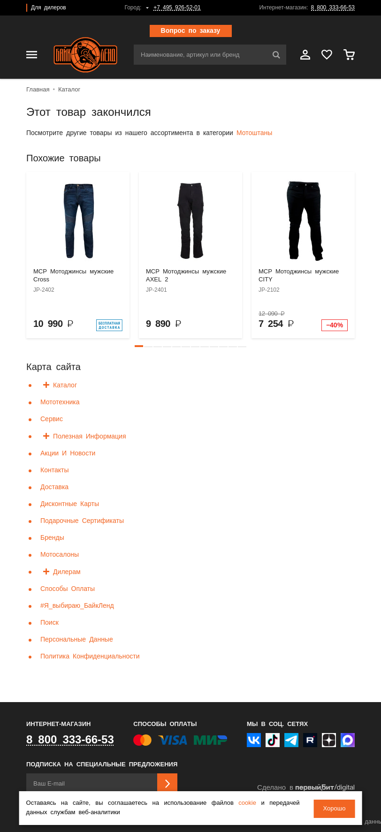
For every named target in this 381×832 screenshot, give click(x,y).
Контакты (54, 470)
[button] (139, 346)
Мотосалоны (59, 555)
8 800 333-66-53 (333, 7)
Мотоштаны (254, 133)
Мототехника (60, 402)
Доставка (54, 487)
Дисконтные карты (69, 504)
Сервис (51, 419)
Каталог (65, 385)
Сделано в (306, 788)
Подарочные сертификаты (82, 521)
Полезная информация (89, 436)
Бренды (52, 538)
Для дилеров (48, 7)
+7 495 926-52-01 (176, 7)
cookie (247, 804)
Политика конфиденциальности (90, 656)
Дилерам (66, 572)
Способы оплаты (67, 589)
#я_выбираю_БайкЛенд (77, 606)
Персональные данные (76, 640)
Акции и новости (67, 453)
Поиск (49, 623)
